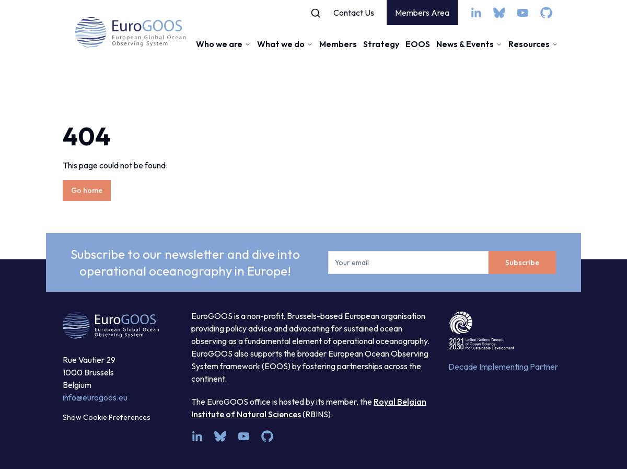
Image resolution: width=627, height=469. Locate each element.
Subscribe (522, 262)
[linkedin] (475, 13)
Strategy (381, 44)
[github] (546, 13)
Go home (86, 190)
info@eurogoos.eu (95, 397)
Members (338, 44)
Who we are (223, 44)
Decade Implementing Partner (503, 366)
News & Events (469, 44)
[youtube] (523, 13)
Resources (533, 44)
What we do (285, 44)
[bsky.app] (499, 13)
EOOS (417, 44)
